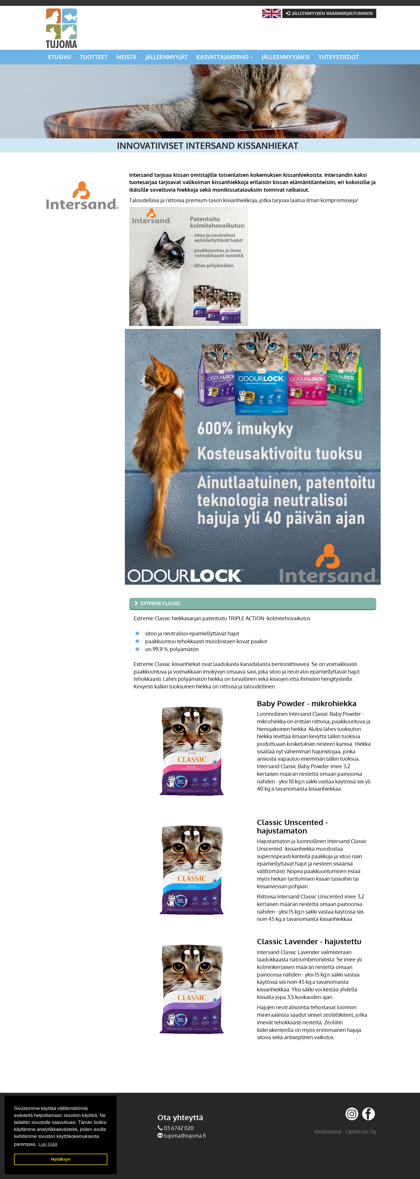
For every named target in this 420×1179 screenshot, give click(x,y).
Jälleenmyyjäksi (286, 57)
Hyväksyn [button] (60, 1159)
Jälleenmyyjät (166, 57)
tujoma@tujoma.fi (185, 1135)
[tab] (253, 604)
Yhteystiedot (338, 57)
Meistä (126, 57)
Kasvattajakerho (224, 57)
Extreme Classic (161, 603)
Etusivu (59, 57)
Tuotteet (94, 57)
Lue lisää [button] (47, 1144)
